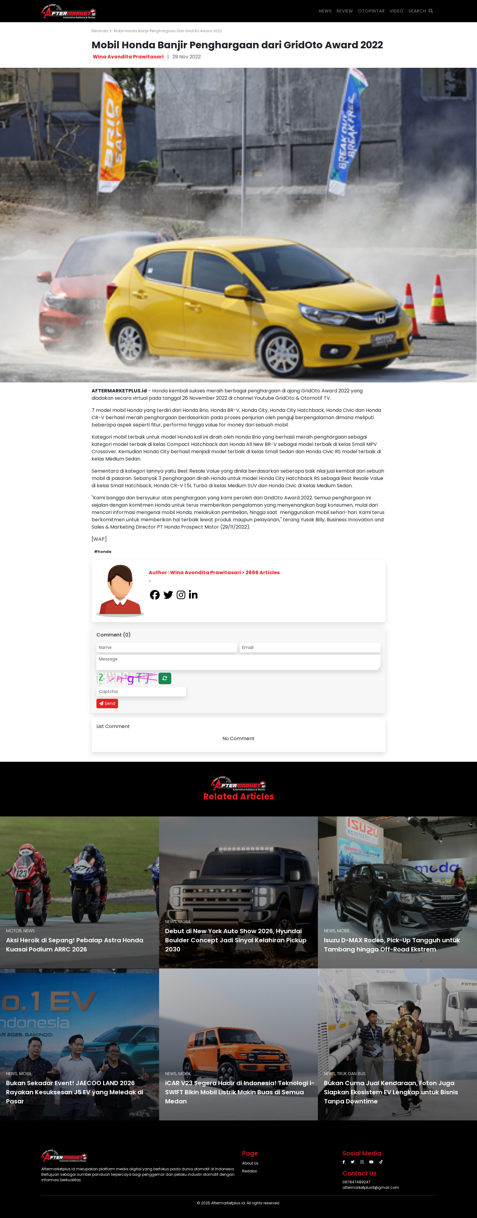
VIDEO (397, 11)
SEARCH (421, 11)
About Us (250, 1163)
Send (107, 703)
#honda (102, 551)
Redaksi (249, 1171)
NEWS (325, 11)
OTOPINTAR (371, 11)
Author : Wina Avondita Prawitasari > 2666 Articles (214, 572)
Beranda (101, 30)
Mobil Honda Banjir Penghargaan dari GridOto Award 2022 (168, 30)
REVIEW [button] (345, 11)
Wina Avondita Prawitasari (128, 56)
